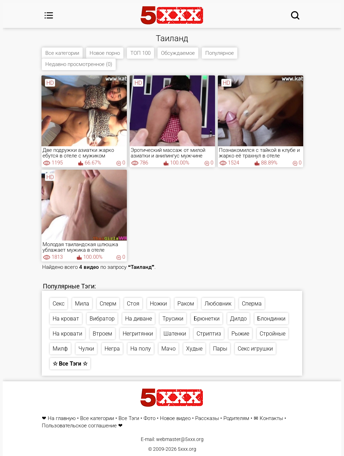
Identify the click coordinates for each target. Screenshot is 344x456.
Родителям (236, 418)
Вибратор (102, 318)
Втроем (102, 333)
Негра (112, 348)
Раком (185, 303)
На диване (138, 318)
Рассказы (207, 418)
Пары (220, 348)
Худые (194, 348)
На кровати (67, 333)
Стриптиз (209, 333)
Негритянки (138, 333)
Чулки (86, 348)
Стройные (272, 333)
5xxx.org (187, 449)
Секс (58, 303)
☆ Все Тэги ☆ (70, 363)
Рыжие (240, 333)
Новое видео (175, 418)
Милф (60, 348)
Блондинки (271, 318)
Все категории (62, 53)
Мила (82, 303)
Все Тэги (129, 418)
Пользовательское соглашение (79, 426)
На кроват (66, 318)
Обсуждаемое (178, 53)
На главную (62, 418)
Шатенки (174, 333)
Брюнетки (207, 318)
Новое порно (105, 53)
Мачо (168, 348)
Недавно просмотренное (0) (78, 64)
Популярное (219, 53)
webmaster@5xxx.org (180, 439)
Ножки (158, 303)
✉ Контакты (268, 418)
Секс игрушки (255, 348)
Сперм (108, 303)
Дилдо (238, 318)
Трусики (172, 318)
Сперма (252, 303)
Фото (149, 418)
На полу (140, 348)
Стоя (133, 303)
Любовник (218, 303)
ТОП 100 (140, 53)
